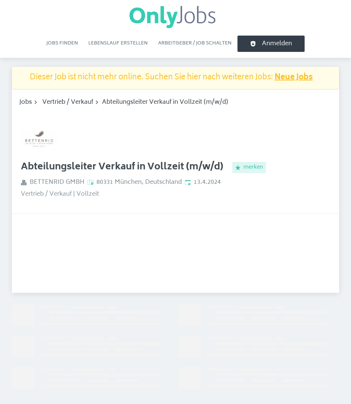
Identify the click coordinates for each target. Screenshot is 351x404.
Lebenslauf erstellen (118, 43)
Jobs (25, 102)
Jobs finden (62, 43)
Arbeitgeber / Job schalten (195, 43)
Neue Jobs (294, 77)
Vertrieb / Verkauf (67, 102)
